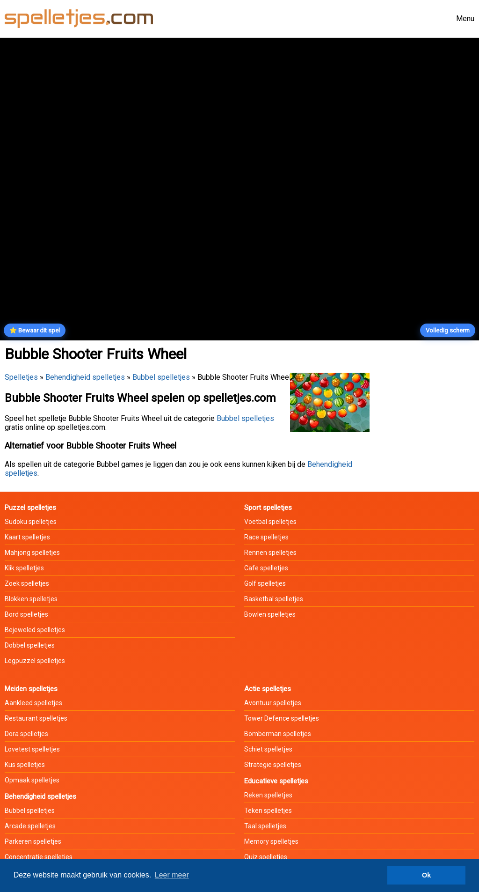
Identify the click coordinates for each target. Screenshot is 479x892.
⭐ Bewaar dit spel (34, 330)
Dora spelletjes (26, 733)
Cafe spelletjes (266, 568)
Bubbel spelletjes (161, 377)
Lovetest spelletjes (32, 749)
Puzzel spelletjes (30, 507)
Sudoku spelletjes (31, 521)
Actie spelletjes (267, 689)
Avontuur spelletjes (272, 703)
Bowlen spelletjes (270, 614)
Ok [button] (426, 875)
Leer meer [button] (172, 875)
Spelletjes (21, 377)
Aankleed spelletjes (33, 703)
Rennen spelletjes (270, 552)
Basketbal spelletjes (273, 599)
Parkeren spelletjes (33, 841)
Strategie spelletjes (272, 764)
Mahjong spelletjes (32, 552)
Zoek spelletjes (27, 583)
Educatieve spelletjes (276, 781)
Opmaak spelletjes (32, 780)
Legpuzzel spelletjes (35, 660)
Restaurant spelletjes (36, 718)
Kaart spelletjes (27, 537)
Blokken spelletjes (31, 599)
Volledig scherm (448, 330)
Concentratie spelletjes (39, 857)
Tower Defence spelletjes (281, 718)
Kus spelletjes (25, 764)
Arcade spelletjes (30, 826)
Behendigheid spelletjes (85, 377)
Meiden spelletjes (31, 689)
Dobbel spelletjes (30, 645)
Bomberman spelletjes (277, 733)
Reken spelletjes (268, 795)
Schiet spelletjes (268, 749)
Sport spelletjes (268, 507)
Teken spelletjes (268, 810)
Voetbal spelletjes (270, 521)
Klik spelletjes (24, 568)
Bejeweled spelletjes (35, 630)
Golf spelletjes (265, 583)
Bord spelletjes (26, 614)
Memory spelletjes (271, 841)
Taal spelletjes (265, 826)
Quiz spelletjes (265, 857)
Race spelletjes (266, 537)
